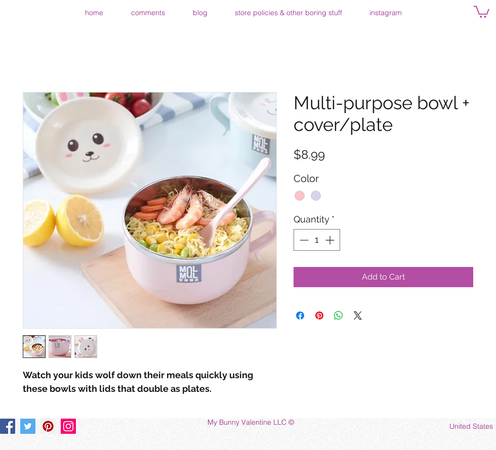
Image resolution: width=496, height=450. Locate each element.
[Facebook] (7, 426)
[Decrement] (303, 240)
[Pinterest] (48, 426)
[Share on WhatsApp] (339, 315)
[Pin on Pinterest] (319, 315)
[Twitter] (27, 426)
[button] (481, 11)
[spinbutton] (317, 240)
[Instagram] (68, 426)
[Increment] (331, 240)
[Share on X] (358, 315)
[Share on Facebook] (300, 315)
